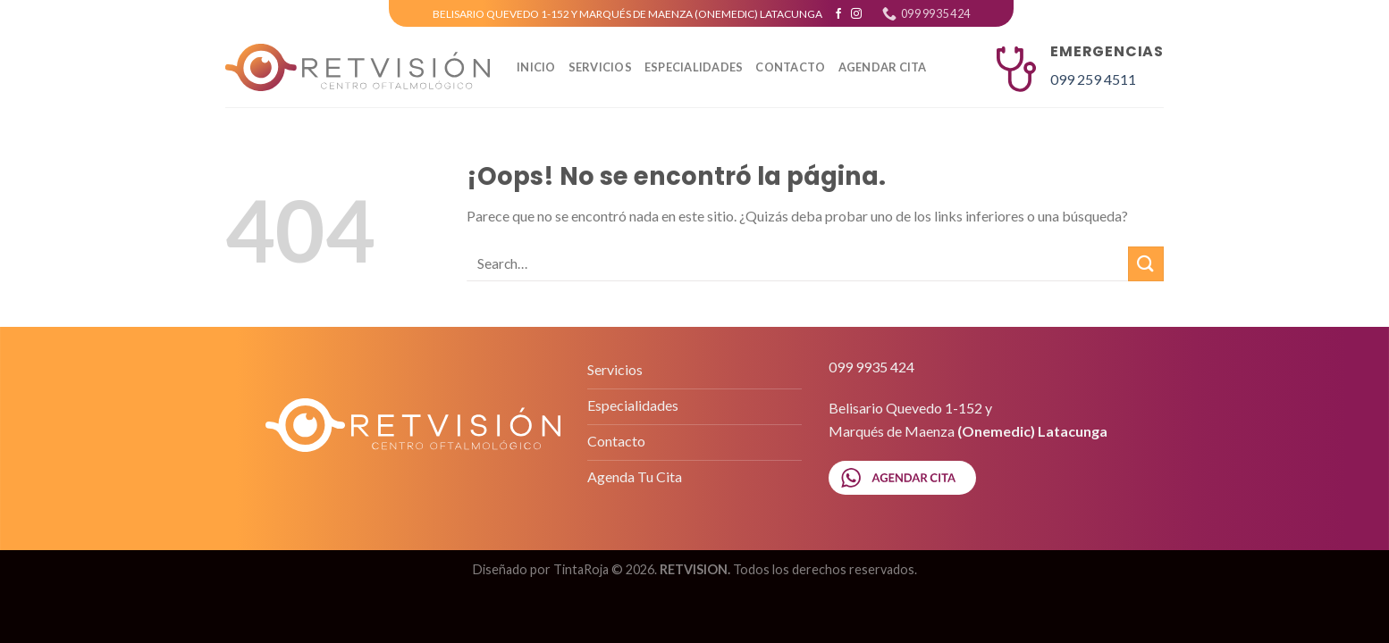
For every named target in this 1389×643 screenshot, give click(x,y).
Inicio (536, 67)
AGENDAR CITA (882, 67)
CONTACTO (790, 67)
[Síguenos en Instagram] (856, 14)
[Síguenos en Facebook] (838, 14)
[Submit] (1146, 263)
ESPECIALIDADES (694, 67)
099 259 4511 (1093, 79)
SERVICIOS (600, 67)
